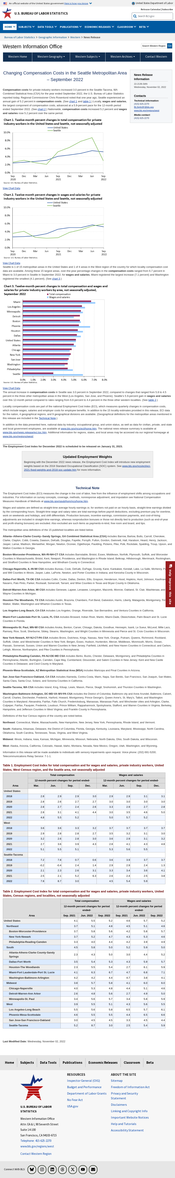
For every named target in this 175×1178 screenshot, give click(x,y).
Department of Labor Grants (87, 1093)
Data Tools (48, 1062)
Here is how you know (76, 3)
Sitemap (117, 1081)
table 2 (152, 399)
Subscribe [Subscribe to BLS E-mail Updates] (167, 9)
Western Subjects (86, 56)
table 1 (87, 101)
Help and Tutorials (123, 1124)
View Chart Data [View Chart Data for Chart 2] (11, 263)
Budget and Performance (84, 1087)
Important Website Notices (130, 1117)
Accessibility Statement (127, 1130)
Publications (72, 1062)
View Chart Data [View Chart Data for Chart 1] (11, 188)
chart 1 (73, 101)
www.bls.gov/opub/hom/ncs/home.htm (66, 501)
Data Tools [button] (46, 27)
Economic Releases (103, 1062)
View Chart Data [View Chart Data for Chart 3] (11, 388)
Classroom (132, 1062)
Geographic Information (52, 37)
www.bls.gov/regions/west (146, 110)
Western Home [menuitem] (17, 56)
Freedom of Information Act (130, 1087)
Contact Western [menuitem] (156, 56)
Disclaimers (119, 1105)
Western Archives (122, 56)
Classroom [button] (125, 27)
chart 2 (42, 109)
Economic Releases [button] (98, 27)
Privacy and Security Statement (124, 1095)
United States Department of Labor (152, 3)
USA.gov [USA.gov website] (72, 1106)
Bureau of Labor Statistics (19, 37)
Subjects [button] (25, 27)
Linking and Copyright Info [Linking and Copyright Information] (129, 1111)
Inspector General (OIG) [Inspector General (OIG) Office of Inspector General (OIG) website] (83, 1081)
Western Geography (49, 56)
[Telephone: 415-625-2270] (40, 1141)
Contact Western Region (35, 1154)
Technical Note (47, 418)
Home (9, 1062)
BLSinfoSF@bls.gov (144, 107)
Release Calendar (151, 9)
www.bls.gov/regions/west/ (18, 436)
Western (75, 37)
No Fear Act (75, 1100)
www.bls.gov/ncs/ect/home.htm (79, 428)
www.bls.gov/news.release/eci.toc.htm (25, 432)
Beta (150, 1062)
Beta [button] (142, 27)
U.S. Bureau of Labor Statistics (41, 13)
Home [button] (9, 27)
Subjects (27, 1062)
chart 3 (56, 278)
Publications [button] (69, 27)
